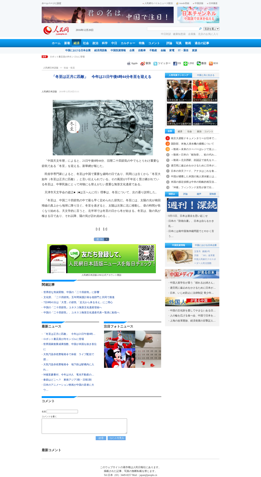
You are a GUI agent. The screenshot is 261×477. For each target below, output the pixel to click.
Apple (132, 63)
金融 (163, 50)
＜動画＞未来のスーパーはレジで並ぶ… (194, 149)
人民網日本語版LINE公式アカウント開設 (101, 260)
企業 (131, 50)
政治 (95, 43)
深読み (172, 194)
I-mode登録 (182, 3)
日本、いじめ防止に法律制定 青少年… (192, 293)
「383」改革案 (208, 255)
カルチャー (128, 43)
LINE (189, 63)
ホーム (56, 43)
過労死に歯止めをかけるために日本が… (194, 165)
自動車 (142, 50)
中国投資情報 (118, 50)
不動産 (153, 50)
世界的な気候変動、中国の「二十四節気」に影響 (71, 292)
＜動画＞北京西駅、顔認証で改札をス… (194, 160)
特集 (142, 43)
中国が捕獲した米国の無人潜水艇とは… (194, 176)
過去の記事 (202, 43)
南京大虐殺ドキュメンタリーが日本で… (194, 138)
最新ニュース (51, 326)
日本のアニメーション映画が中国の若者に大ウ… (68, 387)
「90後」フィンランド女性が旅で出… (192, 187)
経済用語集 (100, 50)
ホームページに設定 (51, 3)
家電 (171, 50)
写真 (179, 43)
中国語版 (198, 3)
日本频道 (212, 3)
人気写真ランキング (178, 75)
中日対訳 (166, 34)
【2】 (105, 229)
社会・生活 (69, 67)
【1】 (98, 229)
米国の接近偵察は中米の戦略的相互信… (194, 182)
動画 (188, 43)
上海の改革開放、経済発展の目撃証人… (193, 320)
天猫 (196, 255)
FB (177, 63)
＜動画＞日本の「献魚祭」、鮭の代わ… (194, 154)
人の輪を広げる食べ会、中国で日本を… (193, 315)
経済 (76, 43)
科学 (105, 43)
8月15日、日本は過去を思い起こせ (188, 216)
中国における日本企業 (78, 50)
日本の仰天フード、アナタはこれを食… (194, 171)
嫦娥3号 (206, 251)
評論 (169, 43)
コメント (154, 43)
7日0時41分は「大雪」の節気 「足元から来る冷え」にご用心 (78, 302)
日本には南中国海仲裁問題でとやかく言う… (191, 234)
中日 (114, 43)
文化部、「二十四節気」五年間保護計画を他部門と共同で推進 (79, 297)
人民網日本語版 (50, 67)
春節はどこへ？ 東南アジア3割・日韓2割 (67, 379)
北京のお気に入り (208, 34)
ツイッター (162, 63)
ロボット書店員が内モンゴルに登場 (67, 56)
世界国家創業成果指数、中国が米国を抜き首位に (70, 347)
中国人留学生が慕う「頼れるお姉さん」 (193, 282)
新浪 (145, 63)
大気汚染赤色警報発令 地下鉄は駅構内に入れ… (68, 367)
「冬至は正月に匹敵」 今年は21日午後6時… (69, 334)
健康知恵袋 (179, 34)
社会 (86, 43)
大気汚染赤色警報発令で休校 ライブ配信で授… (68, 357)
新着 (67, 43)
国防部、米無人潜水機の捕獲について (192, 143)
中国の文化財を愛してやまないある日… (193, 310)
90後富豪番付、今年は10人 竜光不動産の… (68, 374)
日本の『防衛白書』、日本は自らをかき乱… (191, 223)
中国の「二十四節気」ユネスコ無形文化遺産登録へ (73, 307)
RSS (213, 63)
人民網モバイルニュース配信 (158, 3)
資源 (194, 50)
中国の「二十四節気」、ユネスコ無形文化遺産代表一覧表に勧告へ (82, 312)
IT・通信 (183, 50)
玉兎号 (197, 251)
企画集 (192, 34)
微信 (201, 63)
